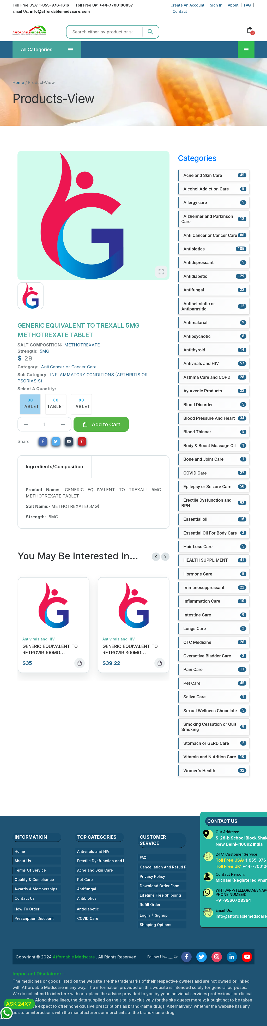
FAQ (247, 5)
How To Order (26, 909)
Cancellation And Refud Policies (163, 867)
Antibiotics (86, 899)
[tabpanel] (93, 503)
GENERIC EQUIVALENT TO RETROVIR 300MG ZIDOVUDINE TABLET (130, 653)
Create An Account (187, 5)
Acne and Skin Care (95, 870)
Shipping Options (155, 925)
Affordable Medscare (74, 957)
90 (81, 404)
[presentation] (156, 557)
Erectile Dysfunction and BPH (100, 861)
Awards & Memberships (36, 889)
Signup (161, 916)
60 (56, 404)
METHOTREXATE (82, 344)
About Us (23, 861)
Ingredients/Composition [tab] (54, 466)
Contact (180, 11)
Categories (36, 49)
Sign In (216, 5)
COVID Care (87, 919)
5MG (44, 351)
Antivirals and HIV (38, 639)
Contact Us (25, 899)
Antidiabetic (88, 909)
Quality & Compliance (34, 880)
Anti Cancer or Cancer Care (68, 366)
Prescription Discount (34, 919)
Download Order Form (159, 886)
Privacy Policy (152, 877)
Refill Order (150, 905)
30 (30, 404)
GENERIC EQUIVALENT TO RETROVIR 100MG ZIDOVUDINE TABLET (50, 653)
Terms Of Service (30, 870)
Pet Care (85, 880)
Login (145, 916)
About (233, 5)
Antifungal (86, 889)
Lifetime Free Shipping (160, 895)
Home (18, 82)
